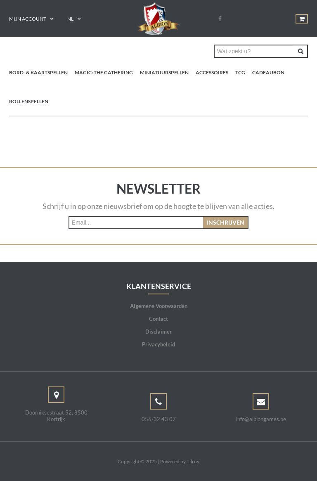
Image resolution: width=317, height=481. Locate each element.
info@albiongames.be (261, 419)
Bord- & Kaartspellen (38, 72)
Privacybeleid (158, 344)
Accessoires (212, 72)
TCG (240, 72)
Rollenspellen (28, 101)
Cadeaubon (268, 72)
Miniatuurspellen (164, 72)
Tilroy (193, 461)
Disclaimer (158, 331)
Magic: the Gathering (104, 72)
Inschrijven (225, 222)
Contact (158, 318)
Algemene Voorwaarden (158, 306)
